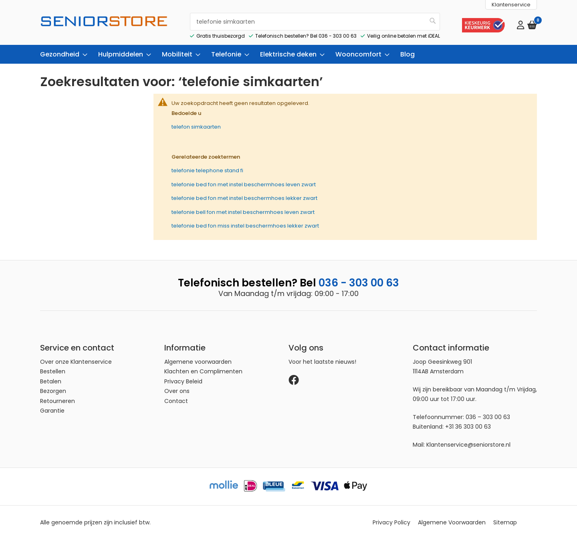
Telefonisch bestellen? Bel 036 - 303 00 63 (306, 34)
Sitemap (505, 521)
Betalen (50, 380)
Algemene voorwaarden (198, 361)
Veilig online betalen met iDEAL (403, 34)
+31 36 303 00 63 (468, 425)
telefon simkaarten (196, 125)
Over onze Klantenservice (76, 361)
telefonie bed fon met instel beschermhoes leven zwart (243, 183)
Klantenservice (511, 4)
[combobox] (315, 21)
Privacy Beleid (183, 380)
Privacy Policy (391, 521)
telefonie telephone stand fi (207, 169)
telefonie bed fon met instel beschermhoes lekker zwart (244, 197)
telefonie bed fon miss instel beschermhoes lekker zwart (245, 224)
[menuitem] (61, 53)
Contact (176, 400)
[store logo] (104, 28)
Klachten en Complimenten (203, 370)
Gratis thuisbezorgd (220, 34)
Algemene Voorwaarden (452, 521)
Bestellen (52, 370)
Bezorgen (53, 390)
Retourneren (57, 400)
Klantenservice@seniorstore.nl (468, 443)
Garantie (52, 409)
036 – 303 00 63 (488, 416)
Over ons (177, 390)
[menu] (288, 53)
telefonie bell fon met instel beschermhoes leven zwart (243, 210)
